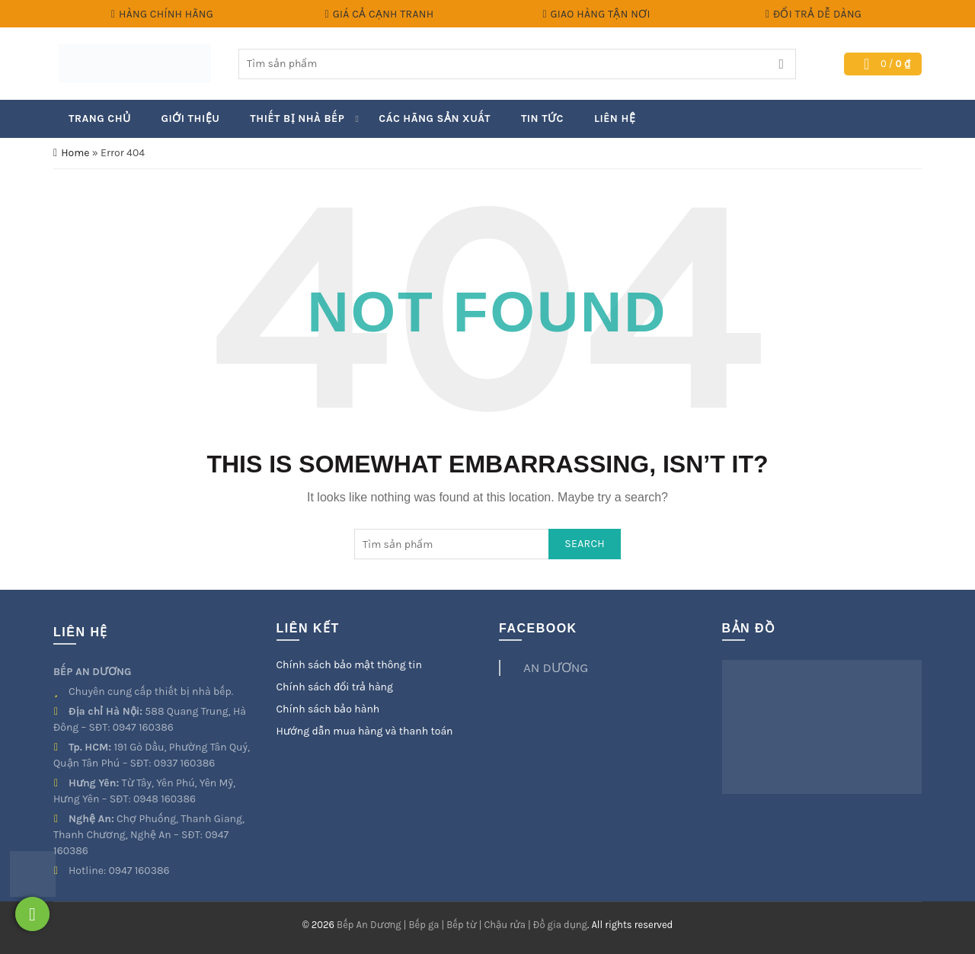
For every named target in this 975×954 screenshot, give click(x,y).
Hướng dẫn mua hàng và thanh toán (365, 731)
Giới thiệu (190, 118)
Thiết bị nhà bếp (297, 118)
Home (75, 152)
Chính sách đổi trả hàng (335, 686)
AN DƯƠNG (555, 667)
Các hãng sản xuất (435, 118)
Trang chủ (100, 118)
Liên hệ (614, 118)
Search (781, 64)
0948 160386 (164, 798)
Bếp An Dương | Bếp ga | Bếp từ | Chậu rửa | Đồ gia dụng (462, 924)
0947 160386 (143, 727)
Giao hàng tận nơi (596, 14)
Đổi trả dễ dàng (813, 14)
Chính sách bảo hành (328, 709)
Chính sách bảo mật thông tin (349, 664)
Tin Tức (542, 118)
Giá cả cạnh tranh (379, 14)
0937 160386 (184, 763)
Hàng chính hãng (161, 14)
